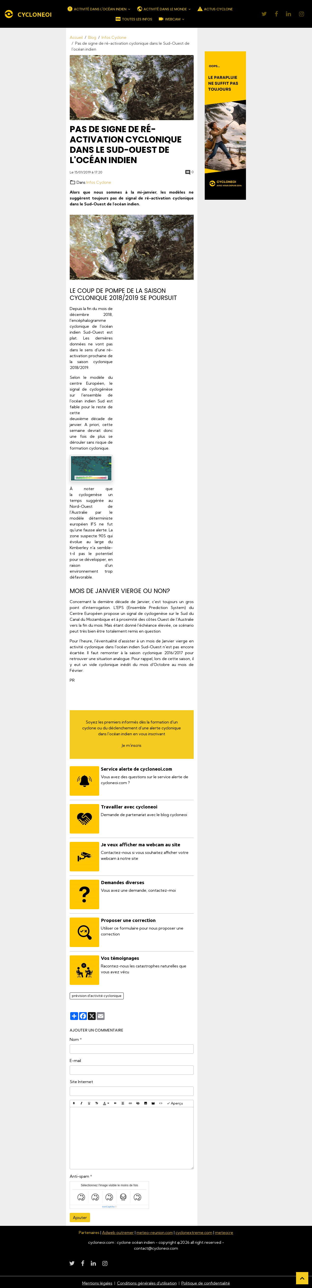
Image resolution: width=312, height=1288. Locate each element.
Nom (74, 1037)
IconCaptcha (108, 1205)
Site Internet (81, 1079)
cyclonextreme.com (194, 1230)
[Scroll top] (302, 1278)
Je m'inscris (131, 745)
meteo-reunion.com (155, 1230)
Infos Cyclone (114, 37)
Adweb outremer (117, 1230)
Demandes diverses (123, 881)
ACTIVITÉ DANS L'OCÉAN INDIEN (97, 9)
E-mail (75, 1058)
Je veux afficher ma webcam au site (140, 844)
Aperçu (175, 1101)
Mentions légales (97, 1281)
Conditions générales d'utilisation (147, 1281)
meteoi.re (225, 1230)
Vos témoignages (120, 956)
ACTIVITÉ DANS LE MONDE (162, 9)
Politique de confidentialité (205, 1281)
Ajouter (80, 1215)
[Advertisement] (157, 379)
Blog (92, 37)
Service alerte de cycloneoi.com (136, 768)
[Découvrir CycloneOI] (225, 125)
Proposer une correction (128, 919)
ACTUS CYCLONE (215, 9)
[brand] (25, 14)
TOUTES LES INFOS (133, 19)
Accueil (76, 37)
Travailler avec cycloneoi (129, 806)
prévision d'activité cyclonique (97, 994)
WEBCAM (169, 19)
